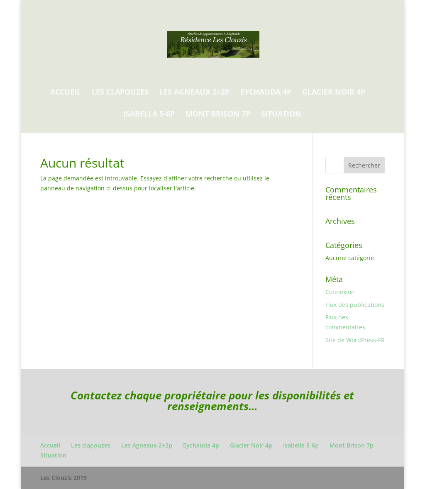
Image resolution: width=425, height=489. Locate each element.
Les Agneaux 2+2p (194, 93)
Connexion (340, 292)
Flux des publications (354, 305)
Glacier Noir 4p (333, 93)
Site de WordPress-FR (355, 340)
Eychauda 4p (265, 93)
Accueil (65, 93)
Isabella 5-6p (149, 115)
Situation (281, 115)
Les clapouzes (120, 93)
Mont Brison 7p (218, 115)
